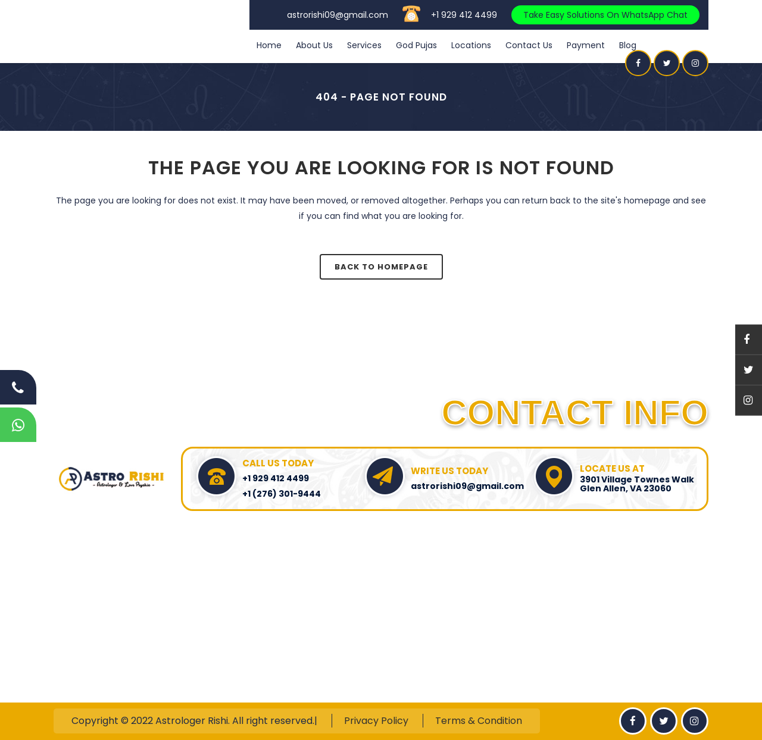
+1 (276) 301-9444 (281, 494)
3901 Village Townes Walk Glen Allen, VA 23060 (637, 484)
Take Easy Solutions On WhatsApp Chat (605, 15)
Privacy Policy (376, 721)
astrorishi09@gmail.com (337, 15)
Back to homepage (381, 266)
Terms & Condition (478, 721)
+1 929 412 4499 (464, 15)
